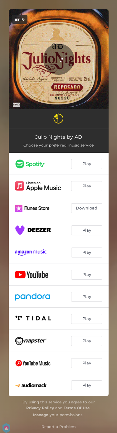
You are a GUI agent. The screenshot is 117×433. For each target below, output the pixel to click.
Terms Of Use (77, 408)
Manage (40, 414)
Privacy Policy (40, 408)
